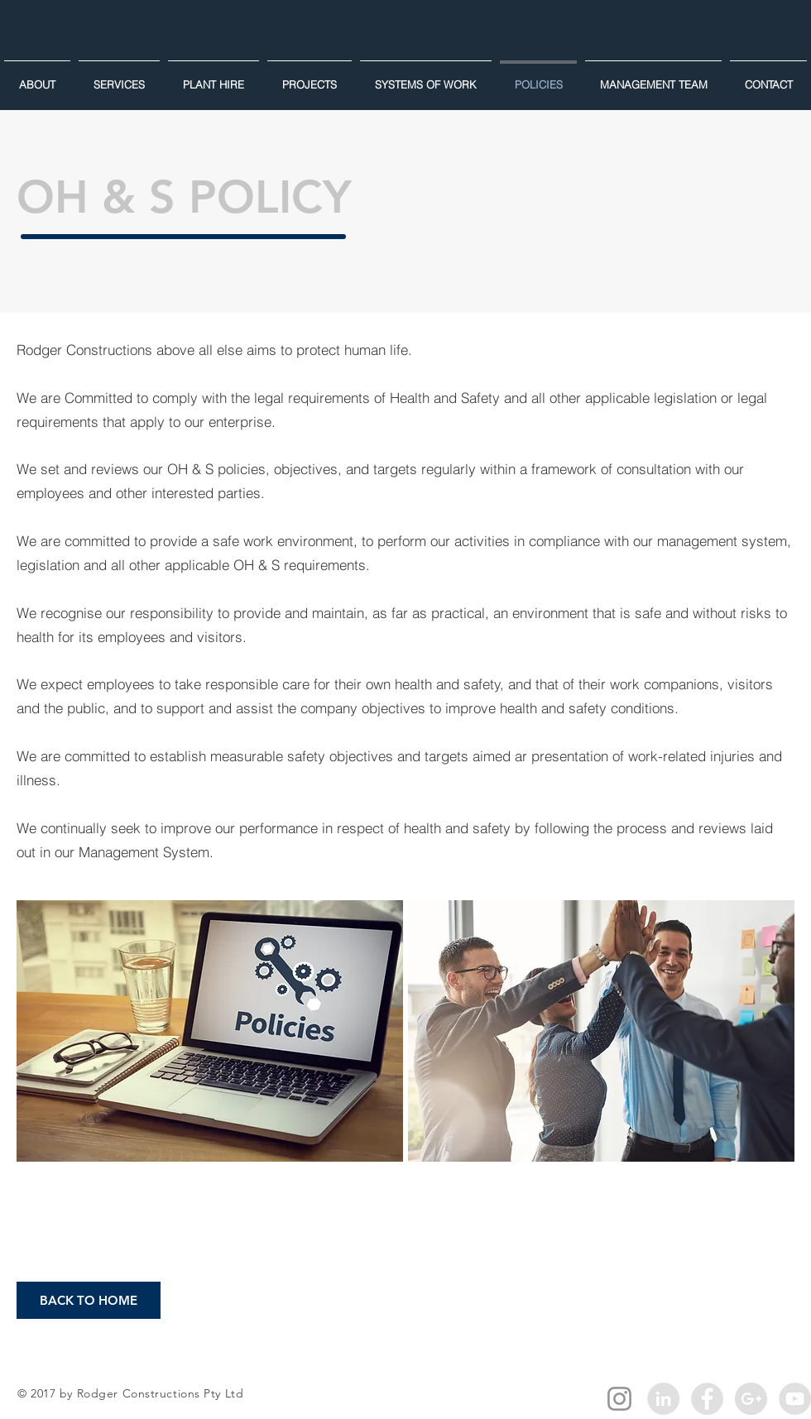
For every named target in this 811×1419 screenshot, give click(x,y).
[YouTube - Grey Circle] (795, 1399)
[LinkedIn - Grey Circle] (663, 1399)
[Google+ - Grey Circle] (751, 1399)
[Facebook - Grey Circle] (707, 1399)
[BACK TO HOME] (89, 1300)
